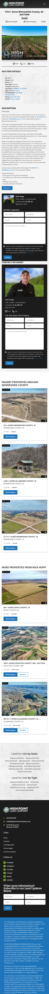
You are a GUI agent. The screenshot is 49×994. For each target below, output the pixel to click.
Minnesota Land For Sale (17, 763)
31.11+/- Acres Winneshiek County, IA (21, 537)
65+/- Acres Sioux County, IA (17, 607)
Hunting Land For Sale (18, 784)
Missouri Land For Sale (32, 763)
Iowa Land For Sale (24, 760)
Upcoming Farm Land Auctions (25, 790)
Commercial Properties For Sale (19, 782)
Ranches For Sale (32, 784)
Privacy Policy (30, 252)
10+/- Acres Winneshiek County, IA (20, 425)
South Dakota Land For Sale (32, 769)
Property (6, 841)
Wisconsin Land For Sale (24, 771)
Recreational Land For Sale (18, 787)
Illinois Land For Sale (11, 760)
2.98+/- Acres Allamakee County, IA (20, 481)
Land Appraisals (9, 845)
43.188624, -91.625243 (19, 88)
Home (6, 838)
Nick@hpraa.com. (16, 119)
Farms (18, 91)
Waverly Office (10, 95)
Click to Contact (15, 99)
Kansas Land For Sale (38, 760)
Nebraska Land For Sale (16, 766)
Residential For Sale (33, 787)
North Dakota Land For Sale (32, 766)
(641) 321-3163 (15, 97)
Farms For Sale (34, 782)
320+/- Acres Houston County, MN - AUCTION (24, 663)
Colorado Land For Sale (32, 758)
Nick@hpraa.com (7, 170)
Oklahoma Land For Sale (16, 769)
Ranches (12, 91)
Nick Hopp (18, 93)
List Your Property (10, 852)
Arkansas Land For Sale (17, 758)
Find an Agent (8, 848)
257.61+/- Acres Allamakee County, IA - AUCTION (21, 719)
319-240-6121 (40, 117)
